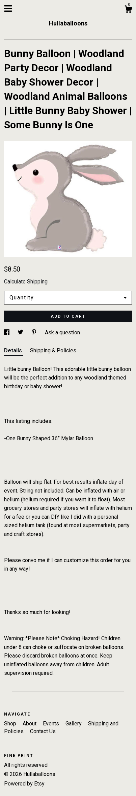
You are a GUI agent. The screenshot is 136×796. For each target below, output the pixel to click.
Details (13, 350)
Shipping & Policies (53, 350)
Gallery (74, 723)
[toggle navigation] (8, 8)
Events (51, 723)
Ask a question (62, 332)
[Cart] (128, 10)
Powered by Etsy (24, 783)
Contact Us (43, 731)
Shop (11, 723)
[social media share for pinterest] (34, 332)
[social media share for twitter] (21, 332)
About (30, 723)
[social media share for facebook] (7, 332)
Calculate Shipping (26, 281)
